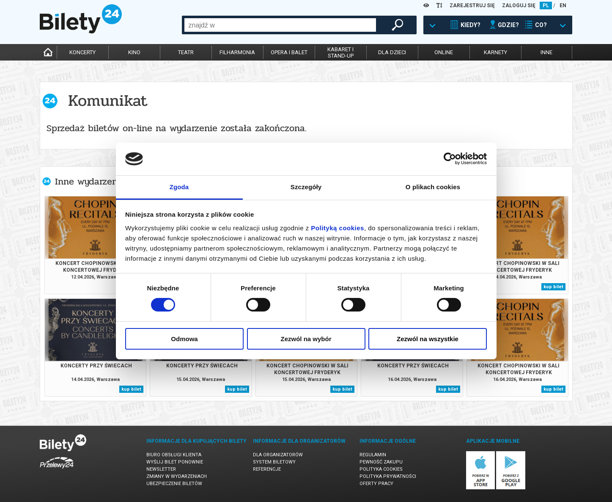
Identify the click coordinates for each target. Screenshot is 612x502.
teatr (186, 52)
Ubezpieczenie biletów (174, 483)
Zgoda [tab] (179, 186)
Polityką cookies (337, 228)
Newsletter (161, 469)
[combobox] (280, 25)
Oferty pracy (376, 483)
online (443, 52)
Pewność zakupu (381, 462)
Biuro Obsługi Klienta (173, 455)
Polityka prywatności (388, 476)
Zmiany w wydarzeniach (176, 476)
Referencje (267, 469)
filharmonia (237, 52)
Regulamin (373, 455)
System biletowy (274, 462)
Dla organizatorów (278, 455)
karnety (495, 52)
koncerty (82, 52)
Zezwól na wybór (305, 338)
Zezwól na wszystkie (427, 338)
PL (546, 5)
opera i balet (289, 52)
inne (546, 52)
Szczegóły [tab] (306, 186)
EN (563, 5)
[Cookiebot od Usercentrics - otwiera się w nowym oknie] (450, 158)
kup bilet (553, 287)
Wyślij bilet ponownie (174, 462)
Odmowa (184, 338)
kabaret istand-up (340, 52)
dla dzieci (392, 52)
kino (134, 52)
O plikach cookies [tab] (433, 186)
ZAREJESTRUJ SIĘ (472, 5)
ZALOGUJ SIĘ (518, 5)
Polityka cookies (381, 469)
